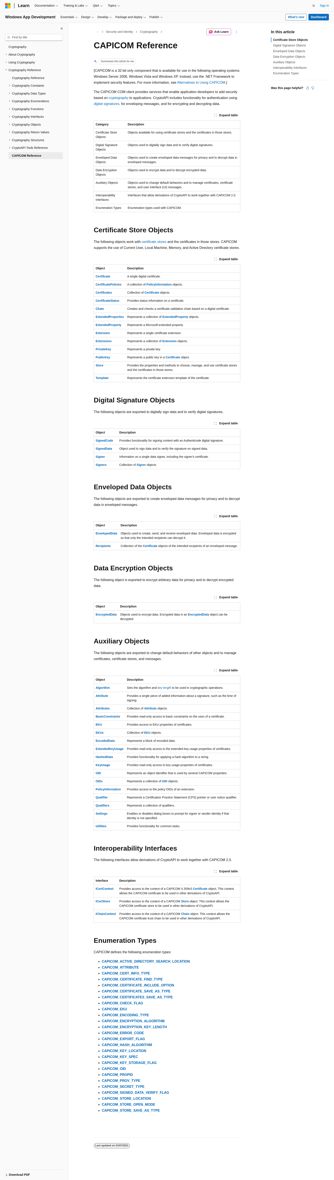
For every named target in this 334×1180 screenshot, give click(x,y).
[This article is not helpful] (312, 87)
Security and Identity (119, 31)
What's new (296, 17)
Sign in (324, 5)
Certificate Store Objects (290, 40)
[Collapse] (61, 28)
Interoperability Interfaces (290, 67)
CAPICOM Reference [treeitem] (26, 155)
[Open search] (314, 6)
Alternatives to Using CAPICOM (201, 82)
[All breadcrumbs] (97, 32)
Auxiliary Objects (284, 62)
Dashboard (318, 17)
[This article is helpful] (307, 87)
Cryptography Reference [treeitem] (28, 78)
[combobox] (34, 37)
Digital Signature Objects (289, 45)
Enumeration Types (286, 73)
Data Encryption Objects (289, 56)
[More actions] (236, 32)
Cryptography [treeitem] (17, 47)
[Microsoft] (8, 6)
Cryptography (149, 31)
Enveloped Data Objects (289, 51)
